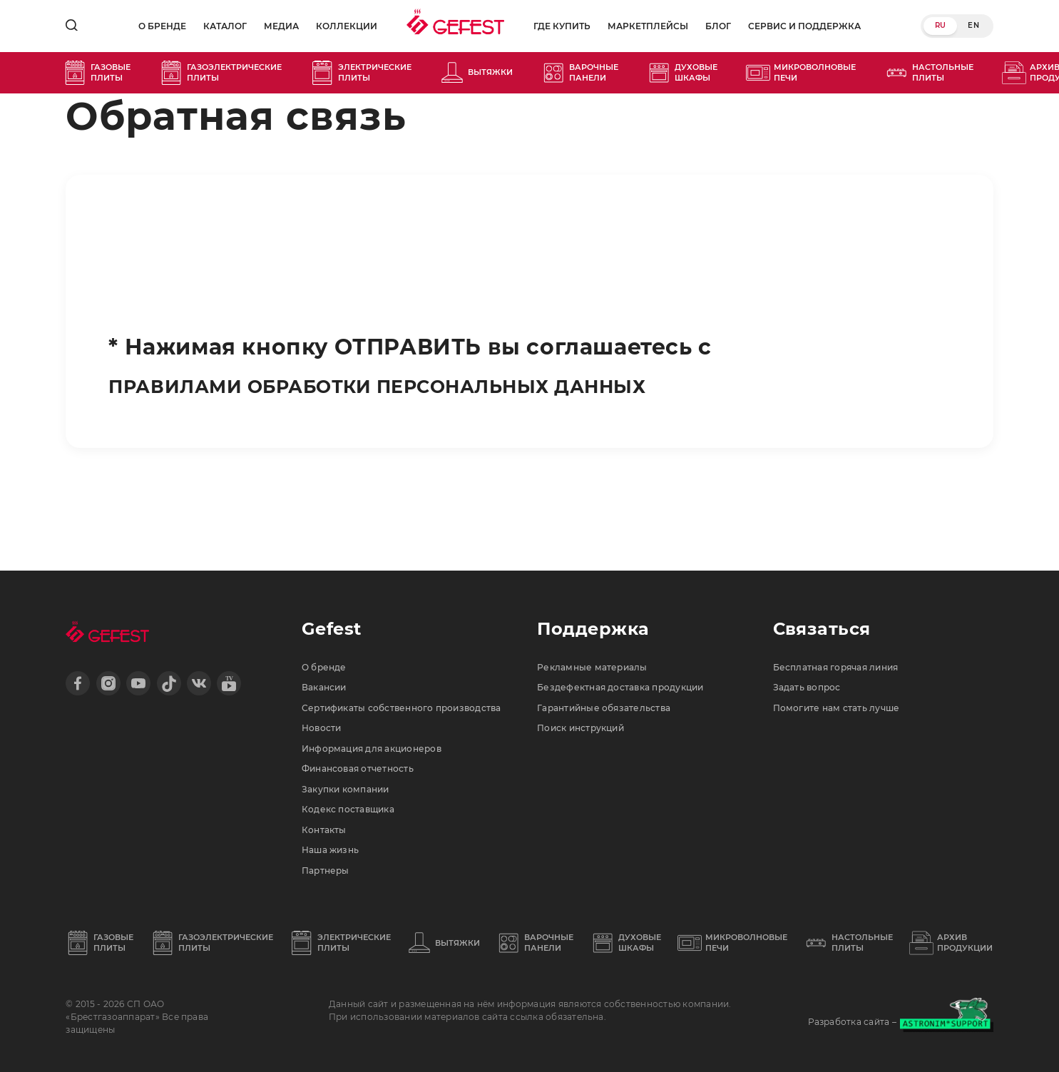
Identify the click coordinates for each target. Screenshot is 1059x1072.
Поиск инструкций (589, 675)
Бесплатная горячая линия (848, 603)
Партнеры (330, 867)
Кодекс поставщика (355, 795)
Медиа (272, 26)
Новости (325, 699)
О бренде (154, 26)
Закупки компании (353, 771)
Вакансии (328, 627)
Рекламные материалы (600, 603)
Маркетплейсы (646, 26)
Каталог (216, 26)
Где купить (560, 26)
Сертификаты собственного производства (379, 663)
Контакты (327, 818)
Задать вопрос (812, 627)
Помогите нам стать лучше (847, 651)
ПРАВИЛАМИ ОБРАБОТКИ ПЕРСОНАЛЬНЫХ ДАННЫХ (431, 385)
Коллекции (338, 26)
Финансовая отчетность (368, 747)
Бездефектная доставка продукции (634, 627)
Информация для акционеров (385, 723)
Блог (717, 26)
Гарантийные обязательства (615, 651)
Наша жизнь (335, 843)
